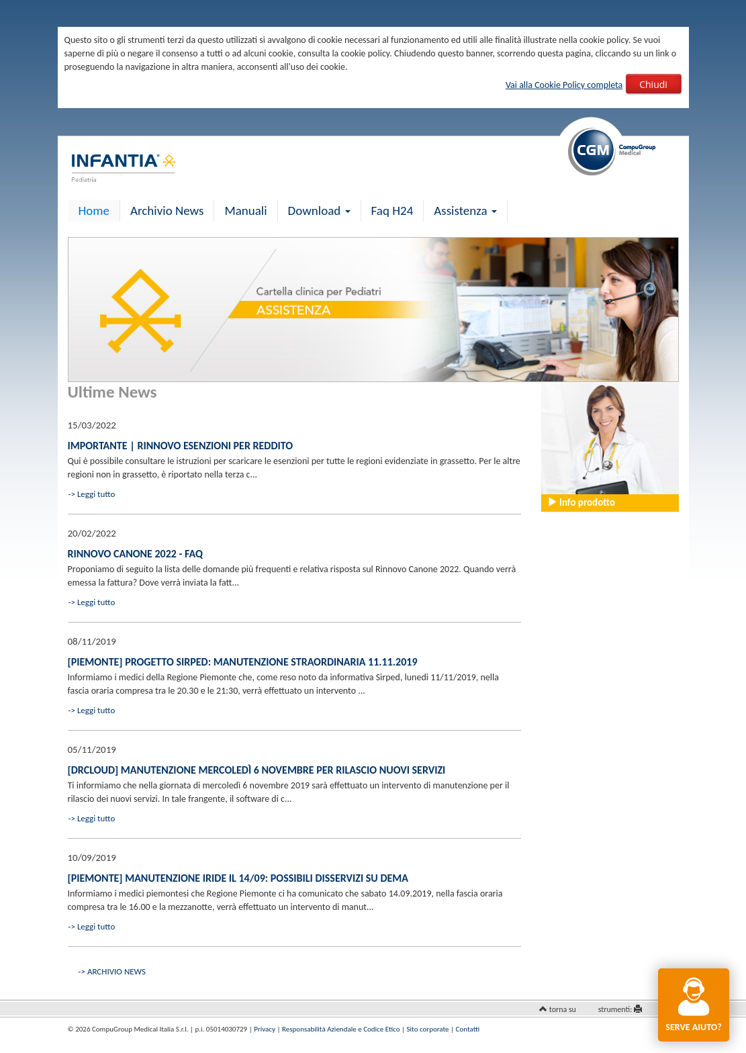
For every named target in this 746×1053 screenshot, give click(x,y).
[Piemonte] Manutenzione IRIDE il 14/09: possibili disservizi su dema (238, 878)
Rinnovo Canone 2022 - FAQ (135, 553)
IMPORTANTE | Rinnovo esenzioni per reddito (180, 445)
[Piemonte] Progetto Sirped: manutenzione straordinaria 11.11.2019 (243, 661)
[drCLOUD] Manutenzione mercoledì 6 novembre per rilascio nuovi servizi (257, 770)
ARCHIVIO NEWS (116, 971)
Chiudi (653, 84)
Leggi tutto (96, 494)
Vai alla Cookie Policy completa (564, 85)
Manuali (245, 210)
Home (94, 210)
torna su (562, 1009)
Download (319, 210)
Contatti (467, 1029)
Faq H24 (392, 210)
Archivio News (166, 210)
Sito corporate (428, 1029)
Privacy (264, 1029)
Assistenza (465, 210)
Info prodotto (581, 502)
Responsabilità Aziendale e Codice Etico (341, 1029)
